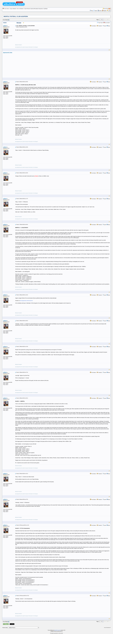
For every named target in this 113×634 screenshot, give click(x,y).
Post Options (93, 25)
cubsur (5, 25)
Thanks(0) (99, 25)
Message (19, 22)
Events (100, 10)
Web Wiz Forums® (57, 630)
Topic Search (100, 22)
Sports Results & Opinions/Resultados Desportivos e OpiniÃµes (36, 8)
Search (95, 10)
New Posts (106, 8)
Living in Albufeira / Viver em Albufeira (16, 8)
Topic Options (106, 22)
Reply (109, 25)
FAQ (92, 10)
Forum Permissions (107, 627)
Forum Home (6, 8)
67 (107, 19)
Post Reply (6, 19)
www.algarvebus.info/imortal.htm (26, 300)
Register (105, 10)
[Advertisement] (62, 63)
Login (109, 10)
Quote (105, 25)
